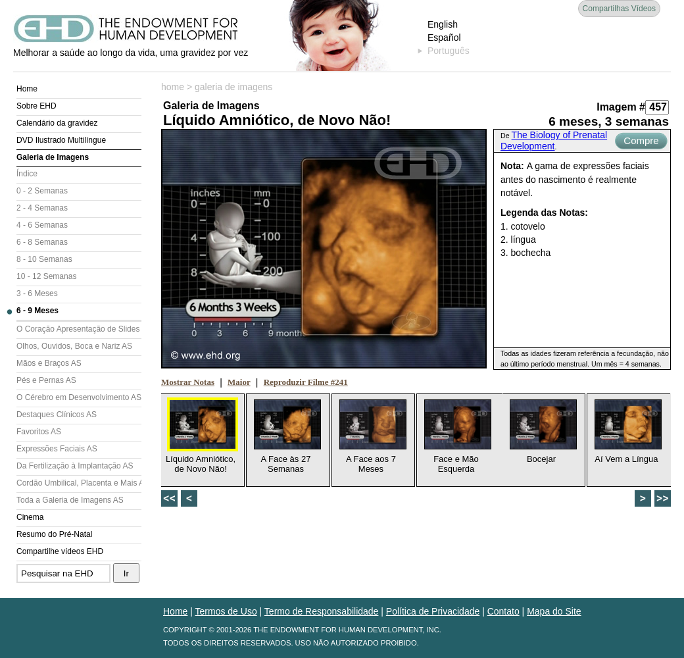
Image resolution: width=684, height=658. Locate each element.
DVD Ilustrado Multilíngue (61, 140)
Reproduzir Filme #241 (306, 382)
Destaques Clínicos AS (56, 414)
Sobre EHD (36, 106)
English (443, 24)
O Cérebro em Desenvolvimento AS (78, 397)
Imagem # (621, 107)
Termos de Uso (226, 611)
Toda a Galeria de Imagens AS (70, 500)
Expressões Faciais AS (56, 448)
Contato (503, 611)
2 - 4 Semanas (42, 208)
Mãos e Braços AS (49, 363)
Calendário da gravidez (56, 123)
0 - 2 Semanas (42, 190)
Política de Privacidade (432, 611)
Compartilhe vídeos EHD (59, 551)
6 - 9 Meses (37, 310)
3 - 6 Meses (37, 293)
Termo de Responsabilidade (321, 611)
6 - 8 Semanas (42, 242)
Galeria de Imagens (52, 157)
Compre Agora (640, 142)
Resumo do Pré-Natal (54, 534)
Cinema (29, 517)
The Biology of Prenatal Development (554, 140)
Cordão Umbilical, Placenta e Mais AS (78, 483)
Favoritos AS (38, 431)
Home (26, 88)
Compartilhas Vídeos (619, 8)
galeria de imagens (233, 87)
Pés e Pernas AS (46, 380)
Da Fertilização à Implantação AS (74, 465)
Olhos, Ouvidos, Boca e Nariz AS (74, 346)
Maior (239, 382)
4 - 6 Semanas (42, 225)
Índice (26, 173)
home (172, 87)
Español (444, 37)
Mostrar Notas (187, 382)
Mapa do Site (554, 611)
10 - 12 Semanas (46, 276)
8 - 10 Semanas (44, 259)
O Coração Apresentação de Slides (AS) (78, 329)
